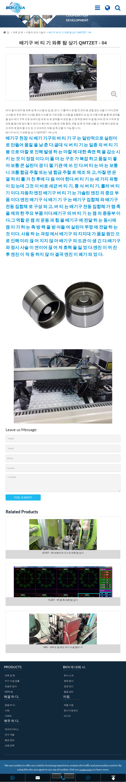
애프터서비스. (12, 729)
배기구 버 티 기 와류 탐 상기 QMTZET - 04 (70, 32)
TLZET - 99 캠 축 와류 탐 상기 (63, 600)
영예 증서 (69, 680)
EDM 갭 (9, 691)
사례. (7, 710)
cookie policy (86, 769)
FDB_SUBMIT (23, 497)
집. (8, 32)
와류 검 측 (18, 32)
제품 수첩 (69, 705)
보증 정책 (9, 745)
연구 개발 (9, 734)
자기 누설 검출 (12, 680)
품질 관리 (69, 691)
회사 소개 (69, 675)
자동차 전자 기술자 (35, 32)
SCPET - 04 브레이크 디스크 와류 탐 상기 (63, 552)
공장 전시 (69, 686)
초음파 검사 (11, 686)
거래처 (8, 715)
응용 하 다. (10, 705)
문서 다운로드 (71, 710)
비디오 (67, 715)
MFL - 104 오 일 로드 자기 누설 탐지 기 (63, 647)
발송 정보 (9, 740)
